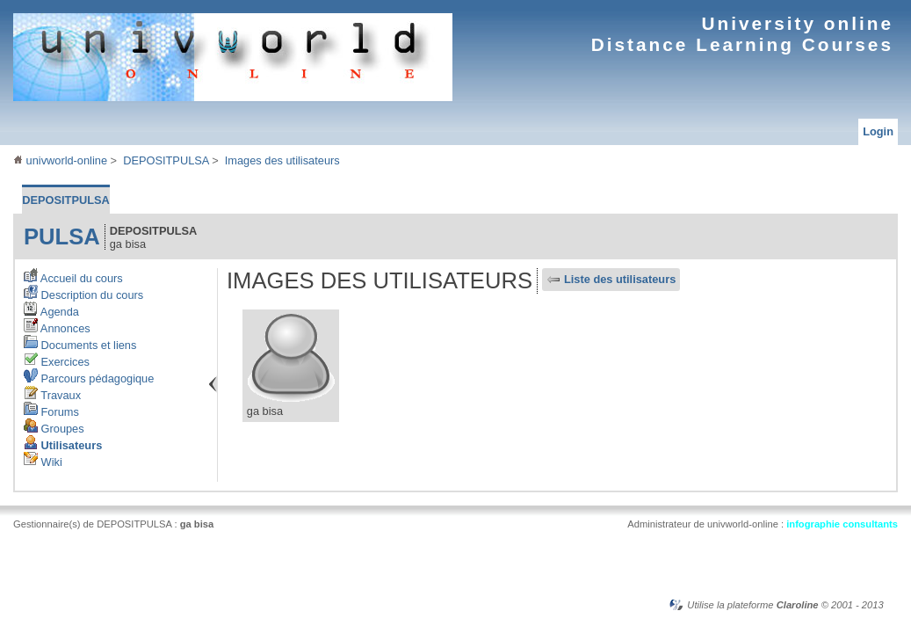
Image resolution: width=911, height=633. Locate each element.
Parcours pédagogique (89, 378)
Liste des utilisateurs (620, 279)
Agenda (51, 311)
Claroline (798, 605)
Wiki (43, 462)
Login (878, 131)
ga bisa (197, 524)
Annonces (57, 328)
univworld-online (60, 160)
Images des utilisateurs (282, 160)
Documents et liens (80, 345)
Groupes (54, 428)
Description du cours (83, 295)
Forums (51, 411)
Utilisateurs (63, 445)
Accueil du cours (73, 278)
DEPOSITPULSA (165, 160)
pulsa (62, 236)
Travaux (52, 395)
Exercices (57, 361)
